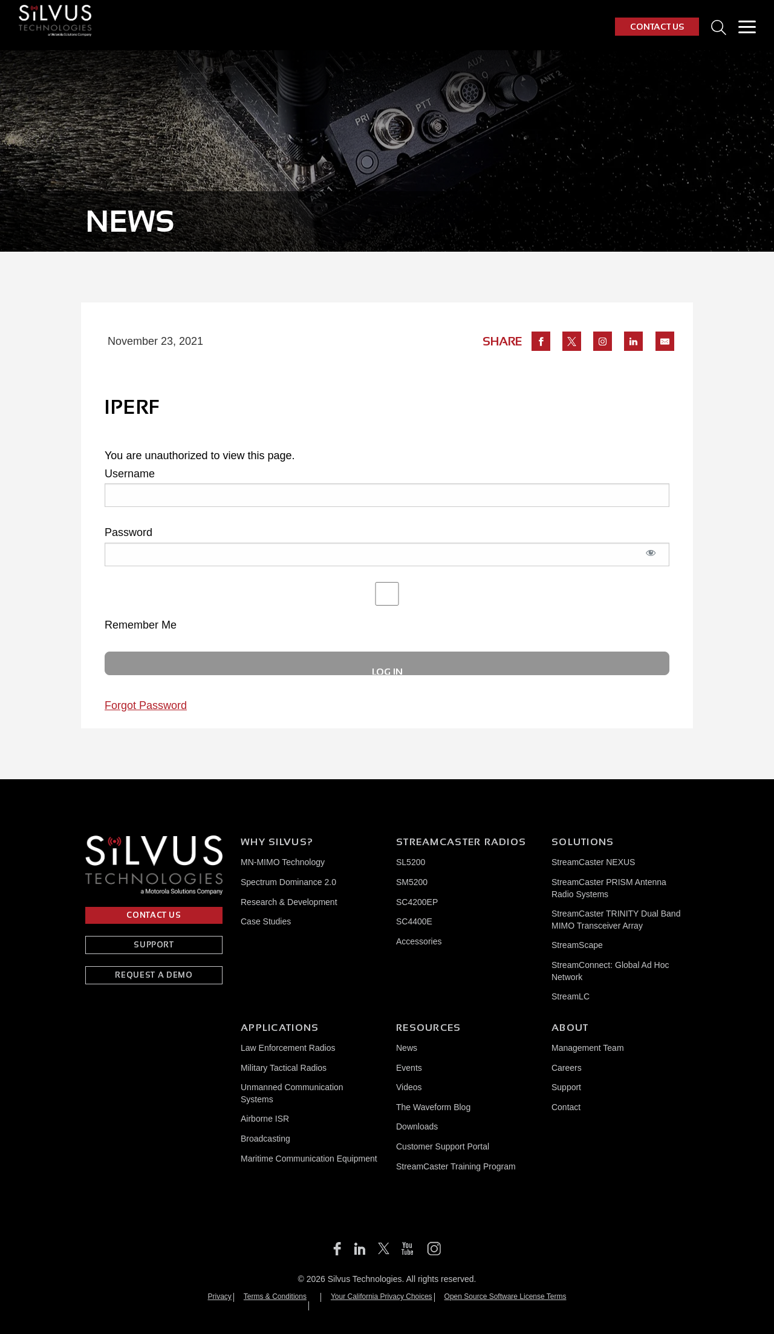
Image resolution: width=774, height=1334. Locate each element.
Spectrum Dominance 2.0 (288, 882)
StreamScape (577, 945)
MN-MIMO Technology (283, 862)
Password (128, 532)
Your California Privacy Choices (381, 1296)
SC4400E (414, 921)
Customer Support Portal (442, 1146)
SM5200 (412, 882)
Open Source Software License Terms (505, 1296)
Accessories (418, 941)
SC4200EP (417, 902)
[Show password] (651, 559)
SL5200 (410, 862)
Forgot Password (146, 705)
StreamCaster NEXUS (593, 862)
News (406, 1048)
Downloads (417, 1126)
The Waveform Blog (433, 1107)
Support (566, 1087)
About (569, 1027)
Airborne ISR (265, 1118)
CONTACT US (657, 26)
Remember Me (387, 606)
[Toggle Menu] (746, 27)
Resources (428, 1027)
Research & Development (289, 902)
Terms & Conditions (275, 1296)
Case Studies (266, 921)
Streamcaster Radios (461, 842)
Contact (565, 1107)
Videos (409, 1087)
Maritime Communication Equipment (309, 1158)
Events (409, 1068)
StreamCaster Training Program (456, 1166)
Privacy (220, 1296)
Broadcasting (265, 1138)
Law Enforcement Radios (288, 1048)
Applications (280, 1027)
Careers (566, 1068)
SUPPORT (154, 944)
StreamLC (570, 996)
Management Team (587, 1048)
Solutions (582, 842)
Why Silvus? (277, 842)
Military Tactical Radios (284, 1068)
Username (130, 474)
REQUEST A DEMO (153, 974)
